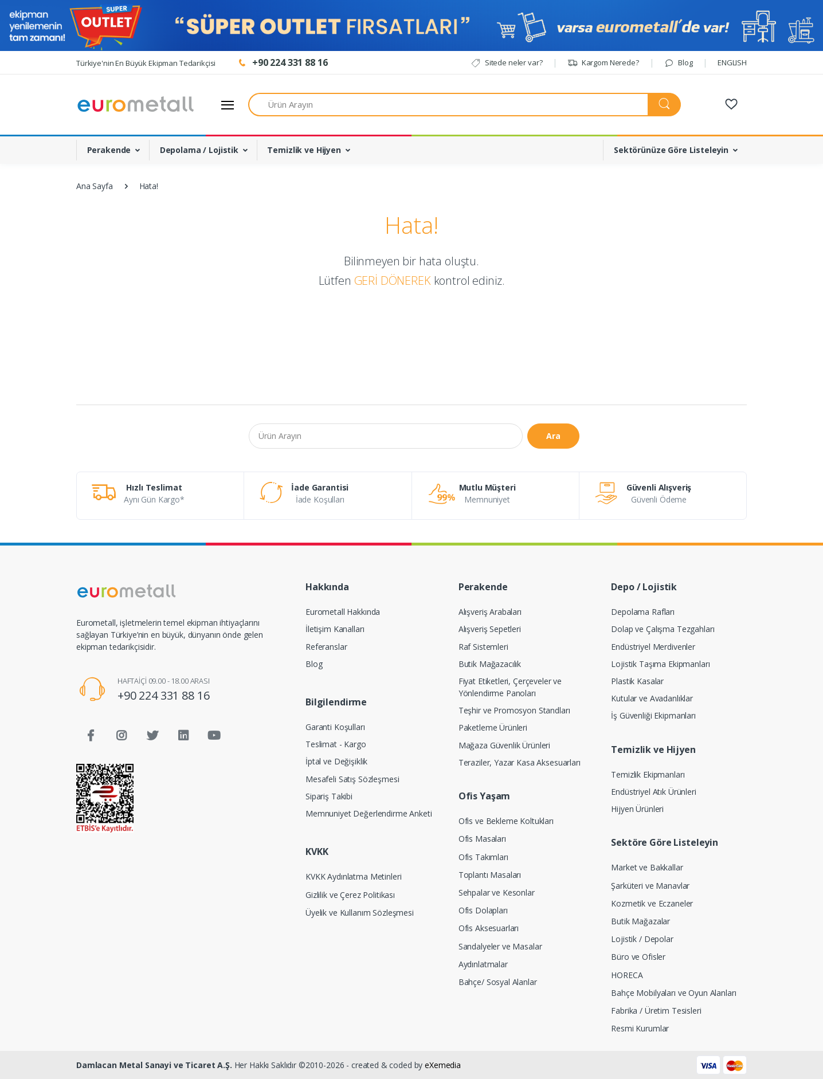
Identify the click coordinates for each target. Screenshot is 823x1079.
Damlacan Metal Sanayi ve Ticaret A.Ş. (154, 1065)
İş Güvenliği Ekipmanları (653, 715)
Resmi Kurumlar (640, 1028)
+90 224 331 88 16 (163, 695)
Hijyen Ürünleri (637, 808)
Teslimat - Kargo (335, 744)
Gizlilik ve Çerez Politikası (350, 894)
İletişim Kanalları (334, 628)
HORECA (626, 975)
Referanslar (326, 646)
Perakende (109, 149)
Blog (678, 62)
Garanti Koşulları (335, 726)
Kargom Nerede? (603, 62)
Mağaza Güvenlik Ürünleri (504, 745)
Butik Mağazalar (640, 921)
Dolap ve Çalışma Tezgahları (662, 628)
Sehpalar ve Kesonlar (496, 892)
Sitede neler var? (506, 62)
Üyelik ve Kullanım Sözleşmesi (359, 912)
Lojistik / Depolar (642, 938)
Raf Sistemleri (483, 646)
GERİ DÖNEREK (392, 280)
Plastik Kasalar (637, 681)
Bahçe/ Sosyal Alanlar (497, 981)
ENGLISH (732, 62)
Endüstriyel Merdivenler (653, 646)
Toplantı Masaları (490, 874)
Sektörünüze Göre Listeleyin (671, 149)
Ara (553, 435)
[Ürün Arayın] (448, 104)
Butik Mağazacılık (490, 663)
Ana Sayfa (94, 186)
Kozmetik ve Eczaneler (652, 903)
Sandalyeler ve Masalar (500, 946)
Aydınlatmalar (483, 964)
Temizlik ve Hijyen (303, 149)
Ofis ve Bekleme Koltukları (506, 820)
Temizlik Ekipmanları (647, 774)
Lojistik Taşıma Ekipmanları (660, 663)
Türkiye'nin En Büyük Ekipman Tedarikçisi (145, 63)
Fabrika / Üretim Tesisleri (656, 1010)
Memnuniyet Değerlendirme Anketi (368, 813)
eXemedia (443, 1065)
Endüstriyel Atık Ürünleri (653, 791)
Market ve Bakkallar (647, 867)
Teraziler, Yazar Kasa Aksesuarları (519, 762)
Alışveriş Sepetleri (489, 628)
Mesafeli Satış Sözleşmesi (352, 779)
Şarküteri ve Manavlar (650, 885)
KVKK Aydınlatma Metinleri (353, 876)
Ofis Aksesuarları (488, 928)
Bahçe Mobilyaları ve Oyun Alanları (673, 992)
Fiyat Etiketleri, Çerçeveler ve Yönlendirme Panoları (510, 687)
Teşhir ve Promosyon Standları (514, 710)
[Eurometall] (135, 105)
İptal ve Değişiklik (336, 761)
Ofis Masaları (482, 838)
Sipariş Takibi (328, 796)
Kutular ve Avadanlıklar (652, 698)
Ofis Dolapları (483, 910)
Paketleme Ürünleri (492, 727)
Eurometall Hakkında (342, 611)
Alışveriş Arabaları (490, 611)
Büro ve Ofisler (638, 956)
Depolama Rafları (643, 611)
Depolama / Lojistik (199, 149)
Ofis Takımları (483, 857)
